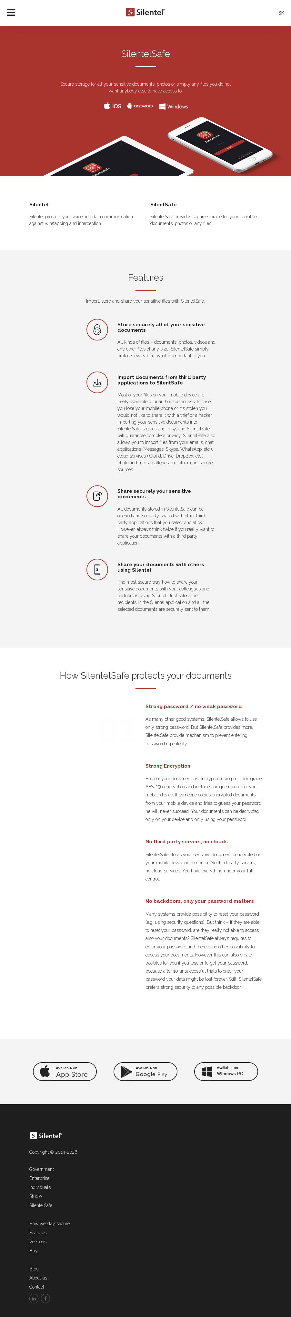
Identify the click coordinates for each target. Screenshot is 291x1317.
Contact (36, 1287)
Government (41, 1169)
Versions (37, 1241)
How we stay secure (49, 1223)
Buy (33, 1250)
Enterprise (39, 1178)
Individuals (40, 1187)
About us (38, 1277)
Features (37, 1232)
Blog (34, 1268)
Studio (35, 1196)
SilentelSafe (40, 1205)
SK (281, 13)
